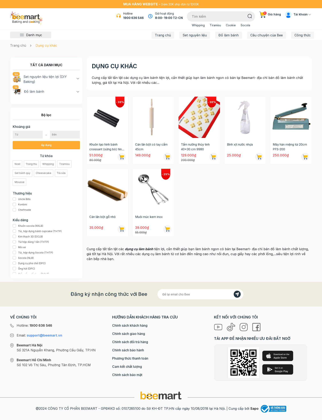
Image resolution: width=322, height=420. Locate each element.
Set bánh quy (22, 173)
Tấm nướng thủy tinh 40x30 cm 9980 (195, 146)
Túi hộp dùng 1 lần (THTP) (31, 242)
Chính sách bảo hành (128, 350)
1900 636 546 (133, 18)
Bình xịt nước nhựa (240, 144)
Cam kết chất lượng (127, 366)
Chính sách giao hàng (128, 334)
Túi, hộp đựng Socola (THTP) (33, 253)
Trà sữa (61, 173)
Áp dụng (46, 145)
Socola (245, 25)
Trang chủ (163, 35)
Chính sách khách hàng (129, 325)
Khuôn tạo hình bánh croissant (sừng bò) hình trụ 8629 (106, 147)
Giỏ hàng (270, 14)
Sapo (254, 408)
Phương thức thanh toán (130, 358)
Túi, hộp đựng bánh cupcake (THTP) (37, 231)
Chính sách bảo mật (127, 375)
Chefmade (22, 210)
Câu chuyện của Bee (266, 35)
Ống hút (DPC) (24, 269)
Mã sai (19, 247)
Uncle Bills (22, 199)
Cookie (231, 25)
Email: (39, 335)
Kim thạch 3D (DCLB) (28, 236)
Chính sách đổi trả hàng (130, 342)
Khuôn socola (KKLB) (28, 226)
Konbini (20, 204)
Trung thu (31, 163)
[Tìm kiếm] (250, 15)
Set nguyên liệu (195, 35)
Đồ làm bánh (228, 35)
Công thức (302, 35)
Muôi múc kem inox (149, 217)
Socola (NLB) (23, 258)
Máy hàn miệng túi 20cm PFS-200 (290, 146)
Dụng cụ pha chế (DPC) (29, 263)
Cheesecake (43, 173)
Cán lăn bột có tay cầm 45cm (151, 146)
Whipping (198, 25)
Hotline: (34, 325)
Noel (17, 163)
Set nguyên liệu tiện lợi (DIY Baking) (40, 79)
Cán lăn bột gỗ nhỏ (102, 217)
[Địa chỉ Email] (200, 294)
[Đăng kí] (237, 294)
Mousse (19, 182)
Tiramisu (215, 25)
